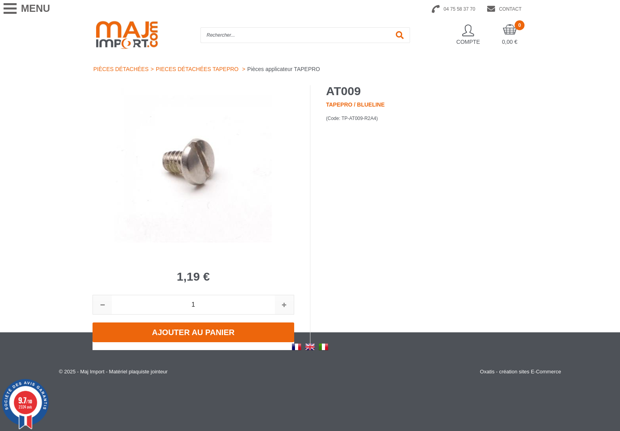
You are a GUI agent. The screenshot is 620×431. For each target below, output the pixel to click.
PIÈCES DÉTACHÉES (121, 69)
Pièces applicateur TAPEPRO (283, 69)
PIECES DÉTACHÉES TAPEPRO (198, 69)
